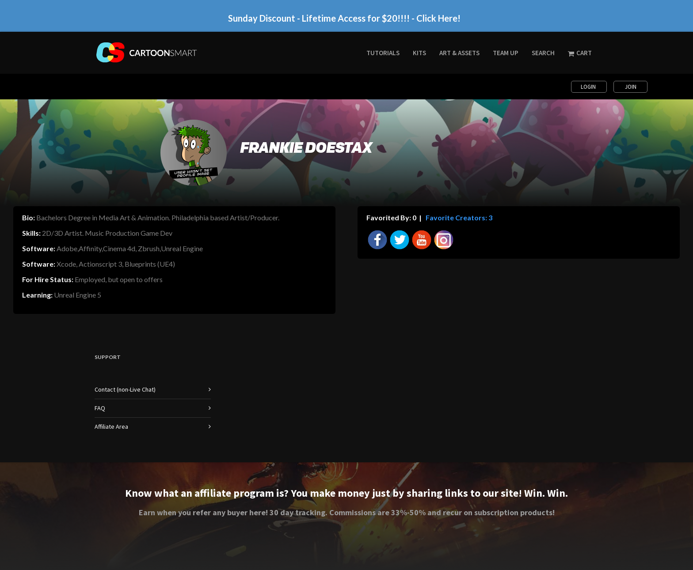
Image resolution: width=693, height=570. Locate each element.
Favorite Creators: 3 (458, 217)
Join (630, 87)
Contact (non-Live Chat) (125, 389)
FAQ (100, 408)
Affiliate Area (111, 426)
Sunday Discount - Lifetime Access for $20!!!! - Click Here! (344, 18)
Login (588, 87)
